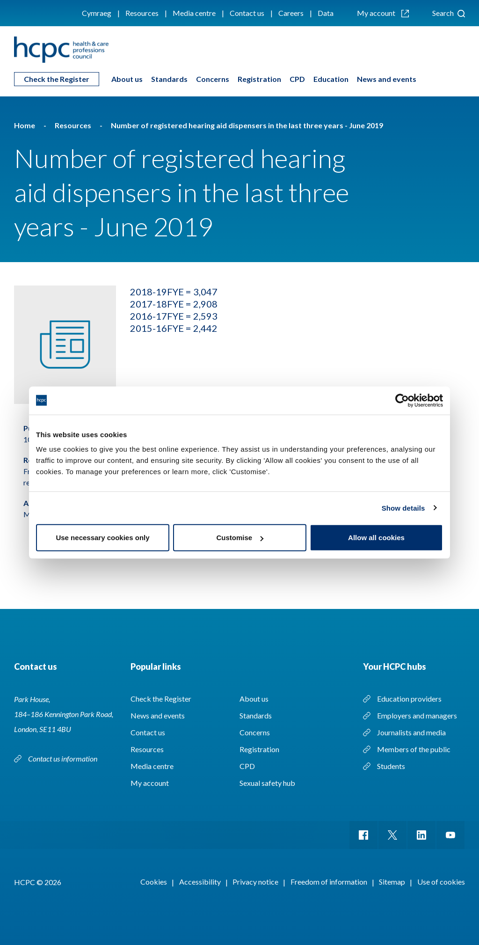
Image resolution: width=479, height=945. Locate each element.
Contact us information (63, 758)
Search (448, 12)
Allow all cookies (376, 538)
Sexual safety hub (267, 782)
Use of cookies (441, 881)
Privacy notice (255, 881)
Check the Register (56, 78)
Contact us (247, 12)
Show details (403, 508)
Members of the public (413, 749)
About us (127, 78)
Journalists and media (411, 732)
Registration (259, 78)
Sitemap (392, 881)
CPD (297, 78)
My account (383, 12)
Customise (239, 538)
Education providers (409, 698)
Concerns (212, 78)
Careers (291, 12)
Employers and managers (417, 715)
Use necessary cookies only (102, 538)
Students (391, 766)
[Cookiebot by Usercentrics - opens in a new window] (402, 400)
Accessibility (200, 881)
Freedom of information (328, 881)
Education (330, 78)
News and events (386, 78)
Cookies (153, 881)
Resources (142, 12)
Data (326, 12)
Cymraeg (96, 12)
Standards (169, 78)
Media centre (194, 12)
